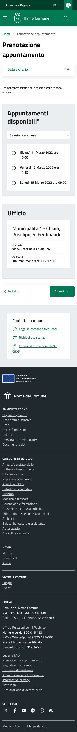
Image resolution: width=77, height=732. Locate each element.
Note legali (9, 684)
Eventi (6, 587)
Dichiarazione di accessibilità (22, 689)
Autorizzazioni (12, 528)
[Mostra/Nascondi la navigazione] (4, 17)
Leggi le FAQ (11, 655)
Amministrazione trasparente (23, 675)
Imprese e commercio (17, 479)
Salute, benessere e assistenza (23, 523)
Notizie (7, 553)
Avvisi (6, 563)
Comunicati (10, 558)
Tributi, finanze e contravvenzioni (25, 513)
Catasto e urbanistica (17, 488)
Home (6, 33)
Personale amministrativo (20, 439)
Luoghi (7, 582)
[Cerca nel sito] (66, 18)
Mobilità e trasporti (15, 498)
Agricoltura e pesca (15, 533)
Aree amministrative (16, 419)
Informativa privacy (16, 679)
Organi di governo (14, 414)
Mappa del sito (37, 726)
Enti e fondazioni (14, 429)
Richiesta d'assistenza (17, 670)
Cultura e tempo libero (18, 469)
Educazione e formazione (19, 503)
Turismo (8, 493)
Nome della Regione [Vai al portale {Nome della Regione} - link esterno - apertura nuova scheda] (18, 5)
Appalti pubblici (13, 484)
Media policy (11, 726)
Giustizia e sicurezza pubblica (22, 508)
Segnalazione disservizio (19, 665)
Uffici (6, 424)
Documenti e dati (14, 444)
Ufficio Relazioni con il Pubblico (24, 627)
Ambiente (9, 518)
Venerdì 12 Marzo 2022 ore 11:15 (39, 170)
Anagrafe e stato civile (18, 464)
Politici (7, 434)
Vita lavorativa (12, 474)
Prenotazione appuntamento (22, 660)
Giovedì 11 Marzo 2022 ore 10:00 (39, 155)
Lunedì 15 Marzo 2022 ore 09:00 (43, 182)
